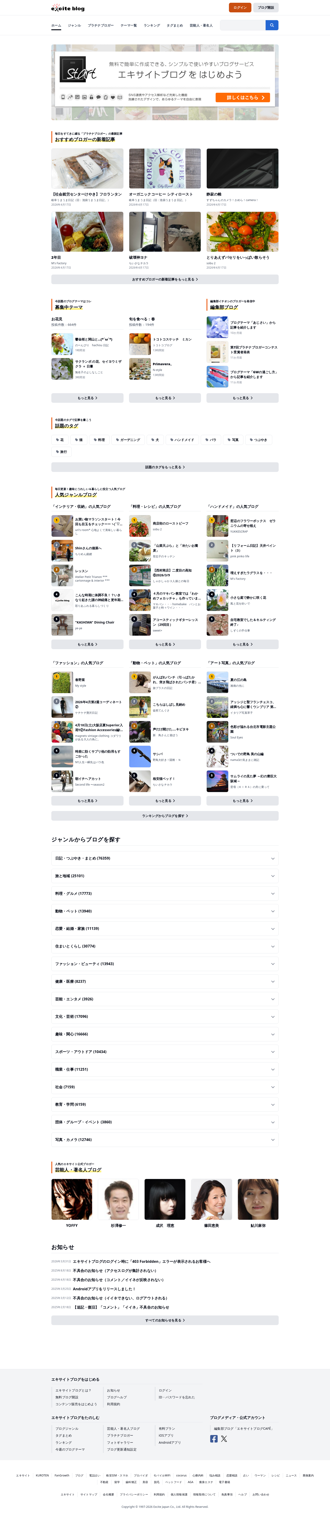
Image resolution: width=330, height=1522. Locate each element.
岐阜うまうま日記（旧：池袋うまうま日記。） (80, 200)
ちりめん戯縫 (83, 554)
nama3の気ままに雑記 (244, 760)
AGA (190, 1482)
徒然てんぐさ (161, 710)
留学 (117, 1482)
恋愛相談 (232, 1475)
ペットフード (173, 1482)
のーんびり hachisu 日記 (92, 345)
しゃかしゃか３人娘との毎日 (171, 581)
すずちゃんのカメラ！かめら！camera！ (232, 200)
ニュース (291, 1475)
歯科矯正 (131, 1482)
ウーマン (260, 1475)
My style (80, 686)
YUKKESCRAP (239, 532)
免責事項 (227, 1494)
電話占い (94, 1475)
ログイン (165, 1390)
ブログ (79, 1475)
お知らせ (113, 1390)
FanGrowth (62, 1475)
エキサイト (23, 1475)
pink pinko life (239, 556)
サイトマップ (88, 1494)
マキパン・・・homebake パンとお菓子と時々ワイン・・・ (177, 606)
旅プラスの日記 (163, 688)
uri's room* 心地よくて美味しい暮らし (98, 531)
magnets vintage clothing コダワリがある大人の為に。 (98, 737)
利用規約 (113, 1404)
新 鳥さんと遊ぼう (167, 735)
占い (246, 1475)
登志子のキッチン (164, 556)
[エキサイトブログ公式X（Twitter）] (224, 1439)
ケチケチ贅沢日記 (86, 713)
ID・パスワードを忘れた (177, 1397)
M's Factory (58, 263)
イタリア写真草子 (241, 713)
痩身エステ (206, 1482)
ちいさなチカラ (139, 263)
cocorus (181, 1475)
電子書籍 (224, 1482)
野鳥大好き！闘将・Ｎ (167, 760)
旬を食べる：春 (142, 318)
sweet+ (157, 630)
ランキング (63, 1442)
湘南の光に (237, 686)
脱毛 (157, 1482)
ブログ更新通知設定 (122, 1449)
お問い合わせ (261, 1494)
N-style (157, 370)
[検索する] (272, 25)
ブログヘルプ (117, 1397)
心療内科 (198, 1475)
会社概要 (108, 1494)
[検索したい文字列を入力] (243, 25)
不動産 (104, 1482)
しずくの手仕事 (240, 630)
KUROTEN (42, 1475)
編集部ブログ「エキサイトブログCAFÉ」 (244, 1428)
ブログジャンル (66, 1428)
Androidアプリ (170, 1442)
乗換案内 (308, 1475)
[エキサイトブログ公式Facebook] (214, 1439)
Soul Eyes (236, 737)
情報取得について (204, 1494)
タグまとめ (63, 1435)
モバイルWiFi (162, 1475)
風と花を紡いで (240, 603)
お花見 (56, 318)
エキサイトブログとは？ (73, 1390)
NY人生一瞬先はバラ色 (89, 762)
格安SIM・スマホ (117, 1475)
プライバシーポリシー (134, 1494)
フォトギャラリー (120, 1442)
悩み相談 (215, 1475)
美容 (145, 1482)
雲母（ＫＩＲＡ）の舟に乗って (250, 787)
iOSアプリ (166, 1435)
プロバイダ (141, 1475)
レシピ (276, 1475)
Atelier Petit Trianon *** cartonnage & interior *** (92, 578)
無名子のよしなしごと (89, 372)
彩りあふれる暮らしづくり (92, 606)
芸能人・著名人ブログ (123, 1428)
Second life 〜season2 (89, 785)
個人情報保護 (179, 1494)
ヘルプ (242, 1494)
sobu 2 (210, 263)
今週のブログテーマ (70, 1449)
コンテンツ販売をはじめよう (76, 1404)
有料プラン (167, 1428)
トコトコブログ (163, 345)
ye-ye (78, 628)
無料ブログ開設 (66, 1397)
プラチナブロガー (120, 1435)
